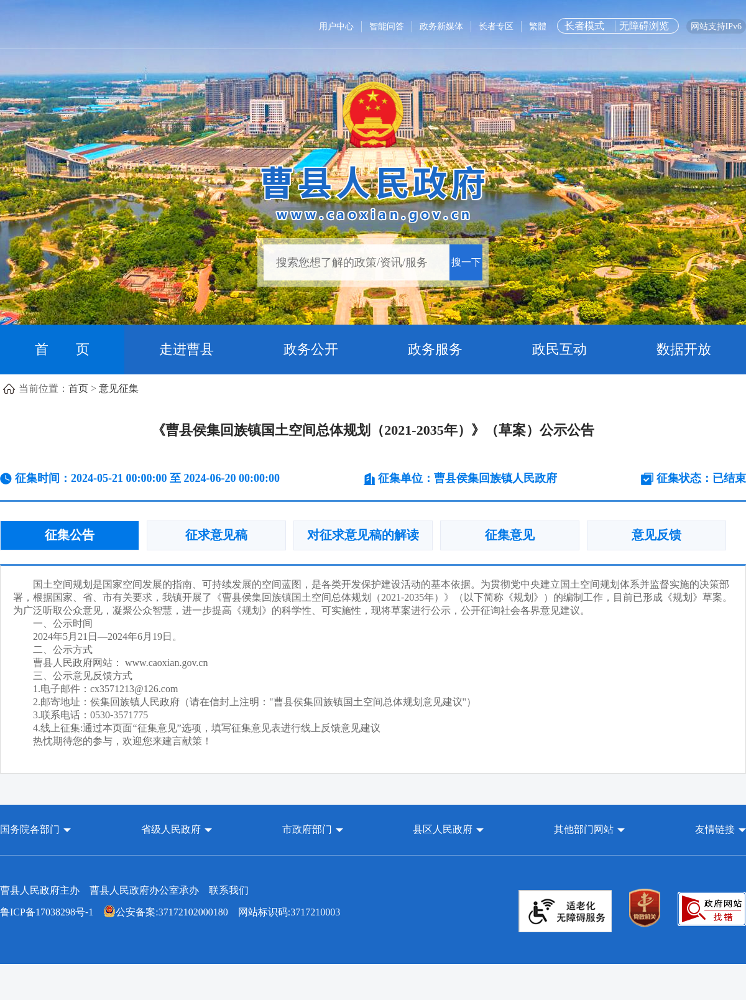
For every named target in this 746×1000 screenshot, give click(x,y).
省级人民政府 (172, 829)
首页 (78, 388)
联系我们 (229, 890)
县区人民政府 (444, 829)
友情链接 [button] (720, 829)
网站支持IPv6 (716, 26)
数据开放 (683, 349)
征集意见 (510, 535)
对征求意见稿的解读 (363, 535)
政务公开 (310, 349)
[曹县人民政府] (373, 192)
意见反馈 (656, 535)
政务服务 (435, 349)
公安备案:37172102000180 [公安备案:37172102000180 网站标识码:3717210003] (165, 912)
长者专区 (496, 26)
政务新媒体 (441, 26)
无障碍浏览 (644, 26)
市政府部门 (307, 829)
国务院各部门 (31, 829)
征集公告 (69, 535)
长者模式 (584, 26)
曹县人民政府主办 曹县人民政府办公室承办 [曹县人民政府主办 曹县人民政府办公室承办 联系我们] (124, 890)
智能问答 (386, 26)
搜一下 (466, 262)
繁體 (537, 26)
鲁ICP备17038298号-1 (46, 912)
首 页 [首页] (62, 349)
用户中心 (336, 26)
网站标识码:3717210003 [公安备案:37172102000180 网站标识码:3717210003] (170, 912)
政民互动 (559, 349)
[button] (35, 829)
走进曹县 (186, 349)
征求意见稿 (216, 535)
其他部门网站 (584, 829)
